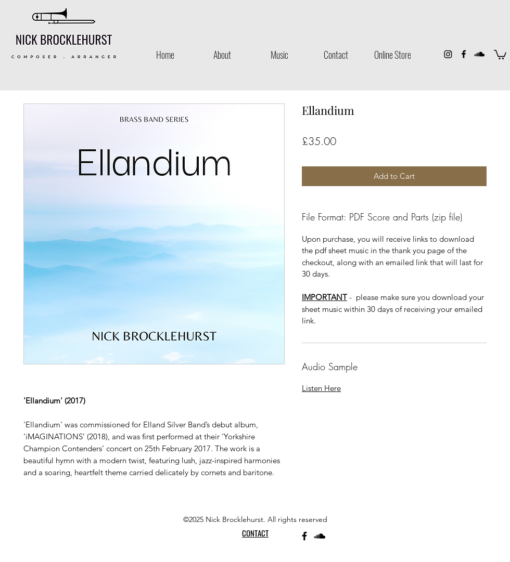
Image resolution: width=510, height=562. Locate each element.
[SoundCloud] (479, 54)
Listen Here (321, 388)
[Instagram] (448, 54)
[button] (500, 54)
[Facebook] (463, 54)
